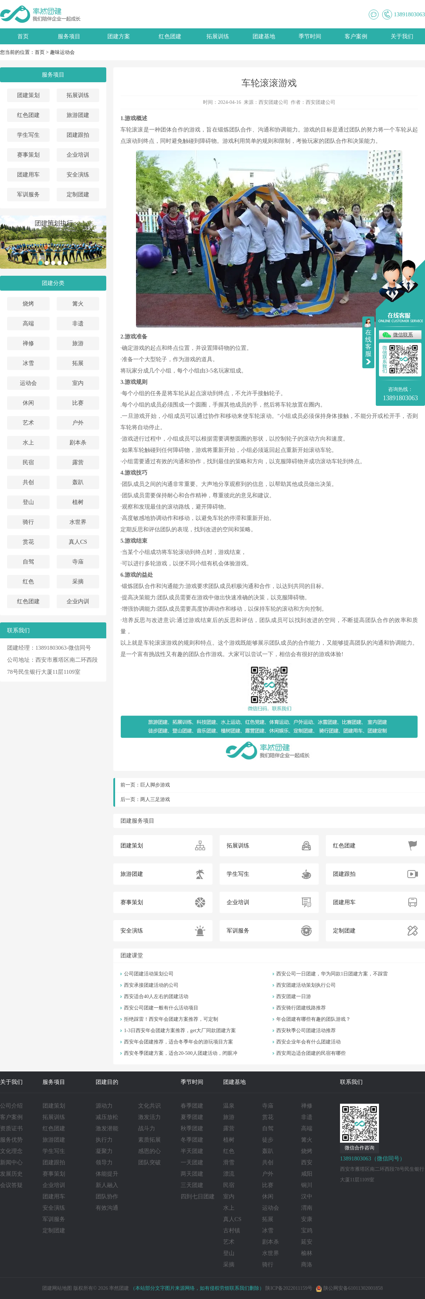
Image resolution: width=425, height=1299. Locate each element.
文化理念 (11, 1151)
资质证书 (11, 1128)
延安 (306, 1242)
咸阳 (306, 1174)
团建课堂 (131, 955)
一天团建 (192, 1162)
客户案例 (356, 36)
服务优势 (11, 1140)
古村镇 (231, 1230)
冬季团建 (192, 1140)
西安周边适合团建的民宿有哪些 (311, 1053)
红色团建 (170, 36)
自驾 (28, 562)
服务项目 (69, 36)
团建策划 (28, 95)
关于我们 (402, 36)
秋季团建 (192, 1128)
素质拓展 (149, 1140)
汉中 (306, 1196)
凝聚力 (104, 1151)
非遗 (78, 323)
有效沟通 (107, 1208)
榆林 (306, 1253)
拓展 (78, 363)
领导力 (104, 1162)
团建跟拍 (78, 135)
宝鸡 (306, 1230)
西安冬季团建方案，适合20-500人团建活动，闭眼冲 (180, 1053)
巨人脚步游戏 (155, 785)
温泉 (228, 1106)
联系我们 (351, 1082)
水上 (28, 442)
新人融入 (107, 1185)
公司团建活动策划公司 (149, 973)
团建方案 (118, 36)
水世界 (77, 522)
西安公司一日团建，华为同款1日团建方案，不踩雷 (332, 973)
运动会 (28, 383)
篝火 (78, 304)
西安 (306, 1162)
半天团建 (192, 1151)
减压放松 (107, 1117)
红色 (28, 581)
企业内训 (78, 601)
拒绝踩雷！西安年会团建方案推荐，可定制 (171, 1019)
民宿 (28, 462)
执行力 (104, 1140)
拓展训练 (217, 36)
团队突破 (149, 1162)
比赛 (78, 403)
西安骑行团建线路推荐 (301, 1007)
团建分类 (53, 283)
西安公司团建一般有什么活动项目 (161, 1007)
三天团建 (192, 1185)
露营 (78, 462)
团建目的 (107, 1082)
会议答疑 (11, 1185)
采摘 (78, 581)
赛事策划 (28, 155)
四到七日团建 (198, 1196)
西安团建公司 (273, 102)
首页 (23, 36)
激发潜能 (107, 1128)
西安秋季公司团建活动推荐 (306, 1030)
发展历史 (11, 1174)
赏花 (28, 542)
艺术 (28, 423)
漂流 (228, 1174)
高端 (28, 323)
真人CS (78, 542)
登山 (28, 502)
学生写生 (28, 135)
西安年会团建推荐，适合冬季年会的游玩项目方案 (178, 1042)
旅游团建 (78, 115)
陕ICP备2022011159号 (288, 1288)
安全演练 (78, 175)
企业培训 (78, 155)
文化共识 (149, 1106)
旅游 (78, 343)
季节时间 (310, 36)
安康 (306, 1219)
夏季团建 (192, 1117)
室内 (78, 383)
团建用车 (28, 175)
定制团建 (78, 194)
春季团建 (192, 1106)
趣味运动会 (62, 52)
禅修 (28, 343)
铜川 (306, 1185)
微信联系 (403, 334)
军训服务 (28, 194)
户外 (78, 423)
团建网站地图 (57, 1288)
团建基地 (264, 36)
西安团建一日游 (293, 996)
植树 (78, 502)
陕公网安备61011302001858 (349, 1288)
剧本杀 (77, 442)
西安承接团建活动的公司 (151, 985)
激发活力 (149, 1117)
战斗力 (146, 1128)
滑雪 (228, 1162)
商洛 (306, 1264)
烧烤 (28, 304)
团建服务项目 (137, 821)
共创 (28, 482)
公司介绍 (11, 1106)
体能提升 (107, 1174)
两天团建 (192, 1174)
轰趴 (78, 482)
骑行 (28, 522)
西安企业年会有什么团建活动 (308, 1042)
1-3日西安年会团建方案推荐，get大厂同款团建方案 (180, 1030)
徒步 (267, 1140)
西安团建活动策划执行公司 (306, 985)
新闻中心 (11, 1162)
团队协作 (107, 1196)
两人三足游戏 (155, 799)
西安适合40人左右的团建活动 (156, 996)
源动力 (104, 1106)
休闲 (28, 403)
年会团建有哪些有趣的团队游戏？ (313, 1019)
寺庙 (78, 562)
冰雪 (28, 363)
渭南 (306, 1208)
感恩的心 (149, 1151)
